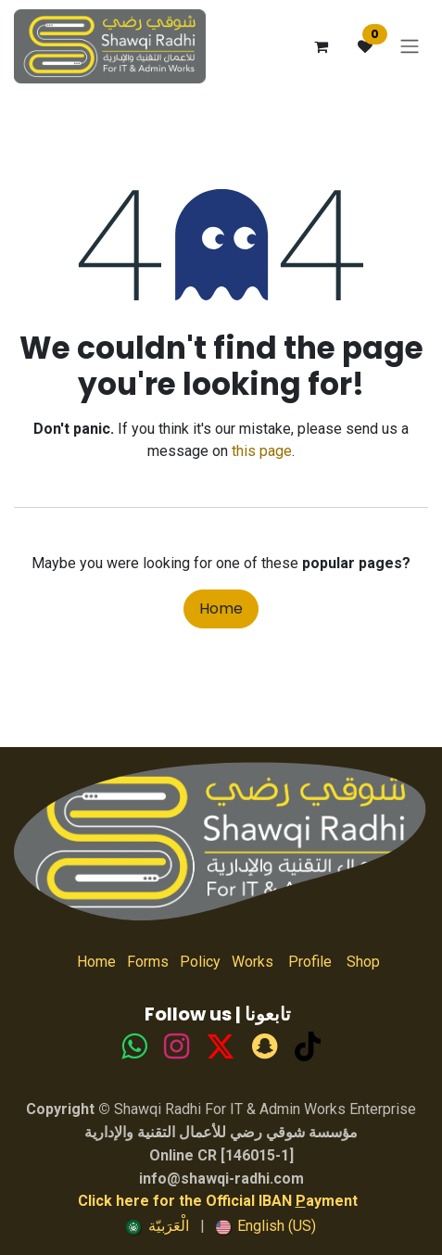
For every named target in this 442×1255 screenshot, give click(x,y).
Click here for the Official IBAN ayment (218, 1201)
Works (252, 961)
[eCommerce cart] (320, 46)
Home (221, 608)
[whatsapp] (134, 1046)
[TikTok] (220, 1046)
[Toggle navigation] (409, 47)
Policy (200, 961)
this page (262, 451)
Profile (310, 961)
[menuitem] (157, 1226)
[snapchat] (264, 1046)
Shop (356, 961)
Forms (148, 961)
